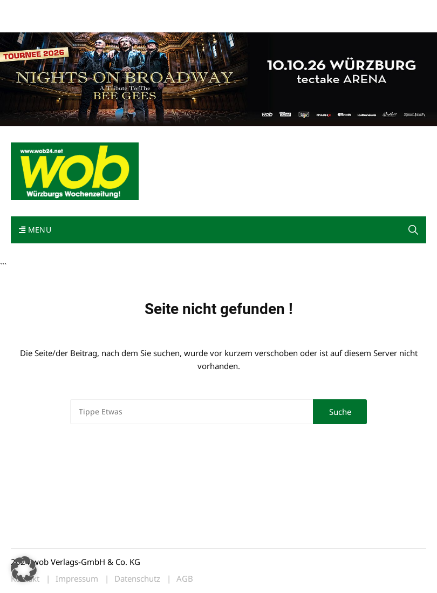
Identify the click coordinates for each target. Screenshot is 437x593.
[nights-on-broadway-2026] (218, 78)
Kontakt (134, 9)
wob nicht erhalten (85, 9)
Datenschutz (137, 579)
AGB (184, 579)
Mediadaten (30, 9)
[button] (413, 229)
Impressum (170, 9)
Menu (35, 229)
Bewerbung (29, 22)
